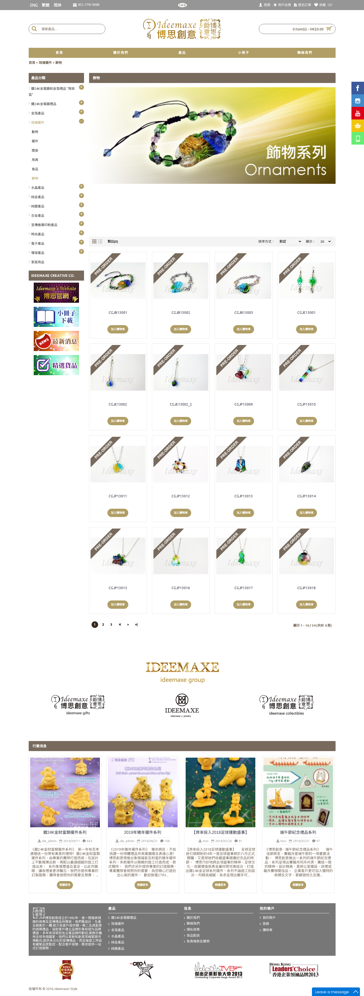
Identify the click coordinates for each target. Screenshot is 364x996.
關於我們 (192, 918)
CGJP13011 (118, 496)
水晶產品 (116, 936)
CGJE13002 (118, 404)
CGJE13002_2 (181, 404)
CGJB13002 (181, 313)
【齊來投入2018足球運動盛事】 (220, 832)
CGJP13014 (306, 496)
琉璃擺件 (45, 63)
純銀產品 (116, 948)
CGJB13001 (118, 313)
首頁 (32, 63)
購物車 (266, 930)
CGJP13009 (243, 404)
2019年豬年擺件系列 (142, 832)
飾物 (58, 63)
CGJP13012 (181, 496)
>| (136, 624)
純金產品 (116, 942)
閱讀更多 (64, 884)
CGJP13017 (243, 588)
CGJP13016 (181, 588)
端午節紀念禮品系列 (298, 832)
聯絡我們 (192, 924)
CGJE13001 (306, 313)
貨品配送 (192, 936)
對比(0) (113, 241)
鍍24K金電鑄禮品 (122, 918)
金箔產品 (116, 930)
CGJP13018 (306, 588)
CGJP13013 (243, 496)
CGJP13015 (118, 588)
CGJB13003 (243, 313)
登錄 (264, 924)
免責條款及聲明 (197, 941)
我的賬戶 (268, 918)
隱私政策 (192, 930)
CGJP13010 (306, 404)
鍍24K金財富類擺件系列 (65, 832)
